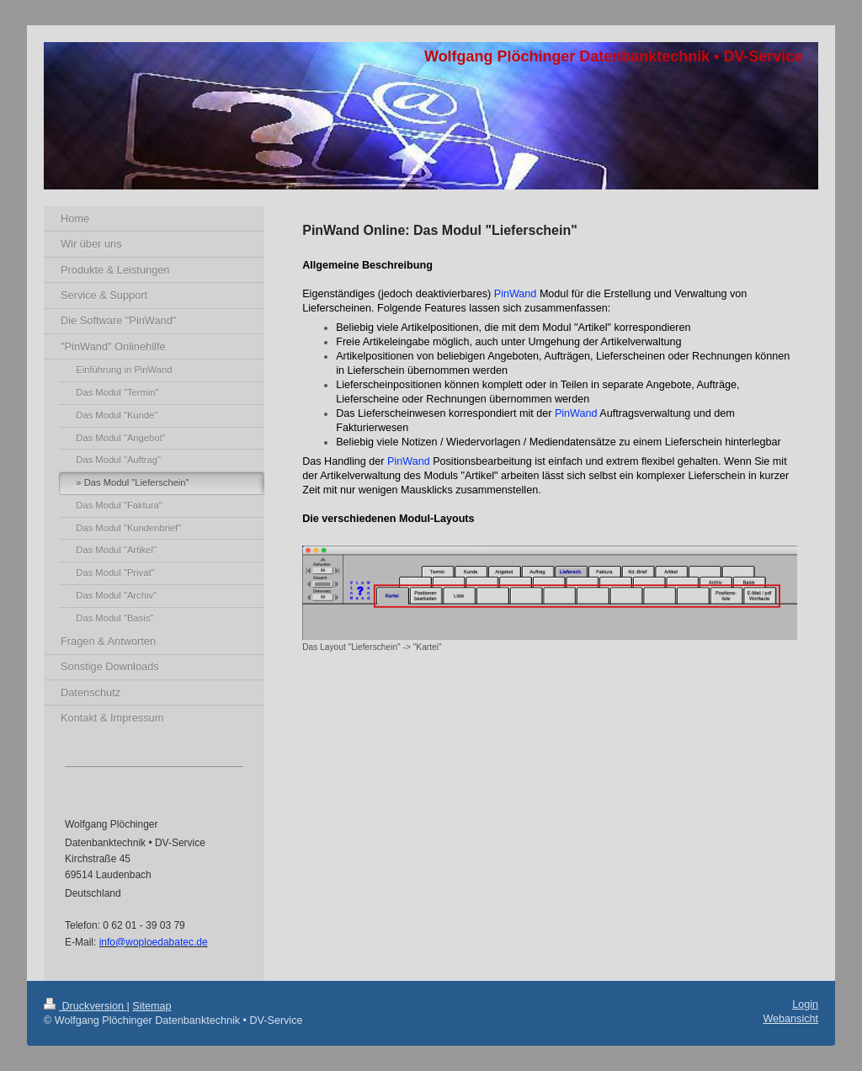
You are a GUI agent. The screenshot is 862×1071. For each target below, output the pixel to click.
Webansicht (790, 1019)
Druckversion (85, 1006)
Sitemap (151, 1006)
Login (805, 1004)
